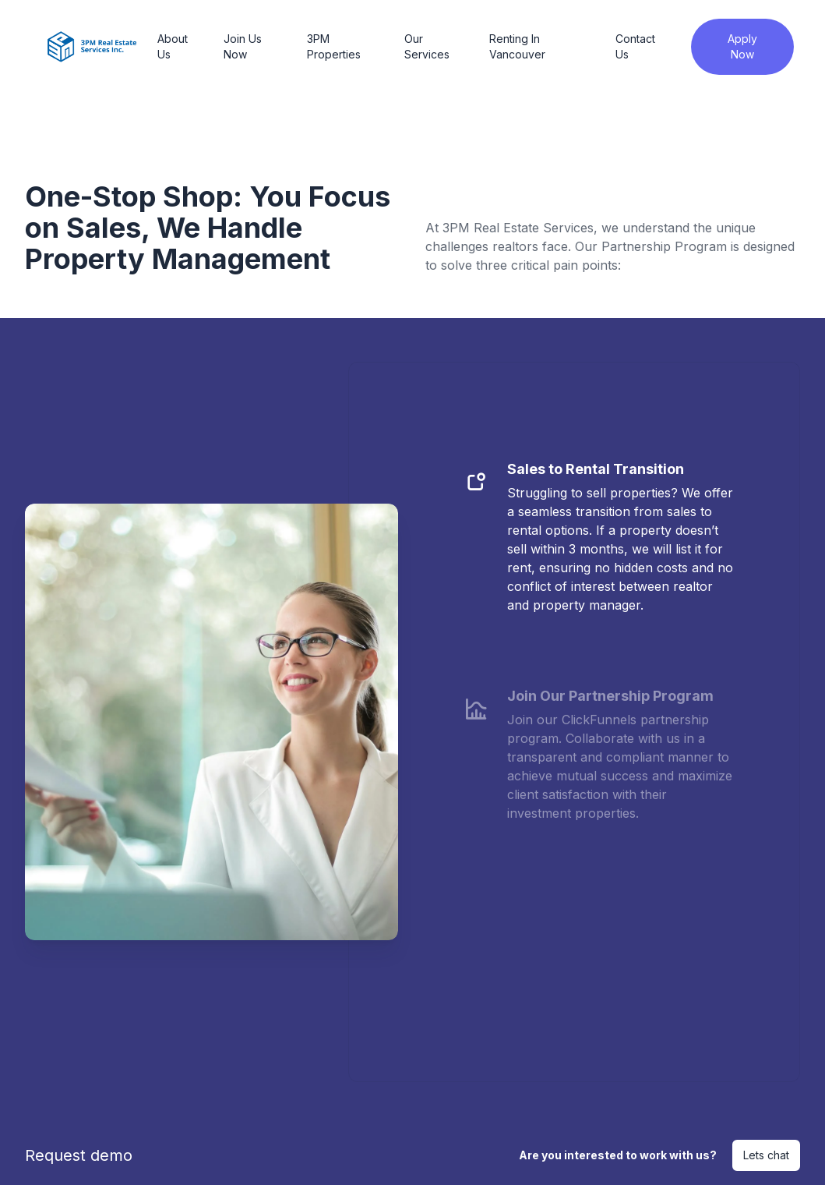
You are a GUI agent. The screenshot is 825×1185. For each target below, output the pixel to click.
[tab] (599, 546)
